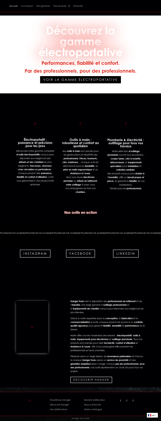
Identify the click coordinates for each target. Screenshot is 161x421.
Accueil (13, 6)
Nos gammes (43, 6)
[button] (13, 233)
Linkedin (126, 253)
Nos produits (60, 6)
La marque (27, 6)
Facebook (80, 253)
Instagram (35, 253)
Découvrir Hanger (91, 379)
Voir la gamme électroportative (80, 80)
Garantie (78, 6)
